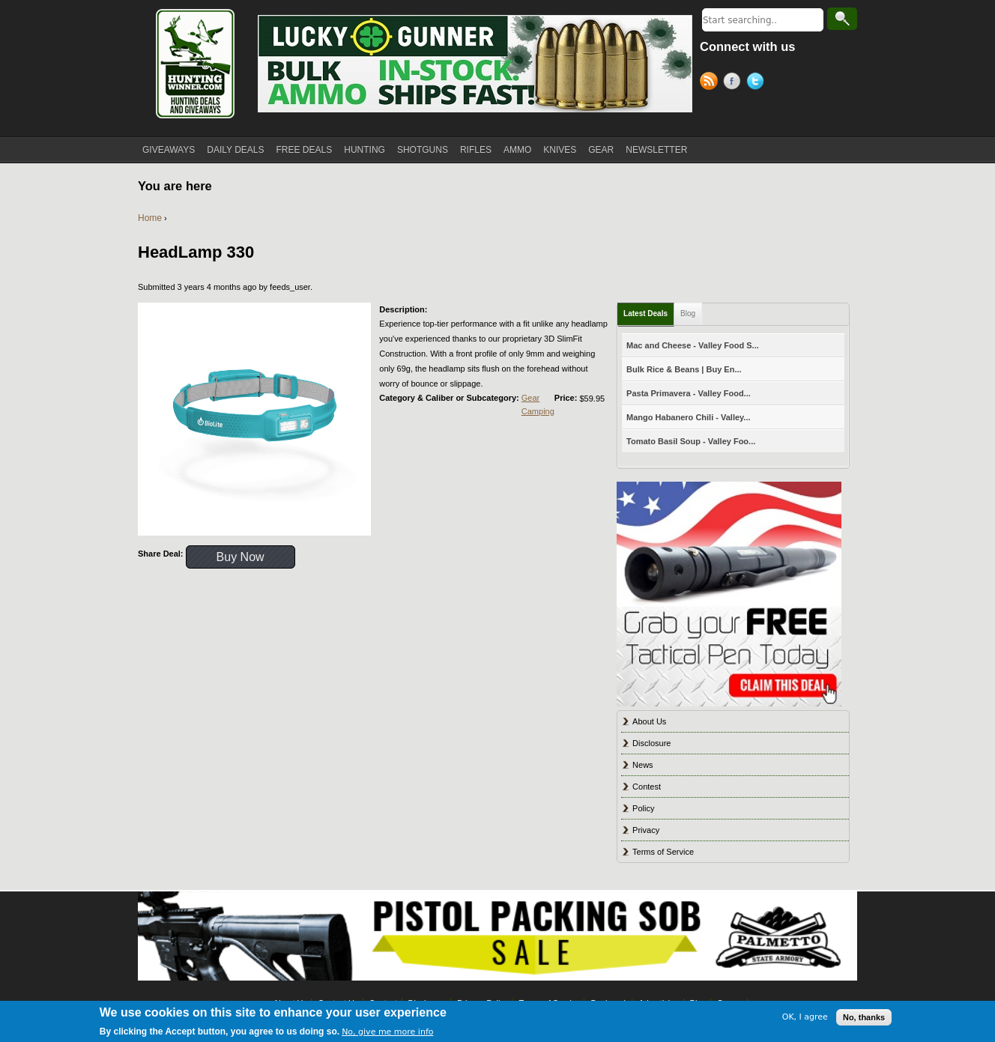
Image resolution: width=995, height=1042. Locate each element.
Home (150, 218)
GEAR (601, 150)
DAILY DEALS (235, 150)
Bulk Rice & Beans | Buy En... (683, 369)
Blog (687, 313)
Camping (537, 411)
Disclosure (651, 743)
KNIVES (559, 150)
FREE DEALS (304, 150)
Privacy (645, 830)
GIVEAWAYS (168, 150)
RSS (711, 83)
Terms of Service (663, 851)
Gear (530, 397)
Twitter (757, 83)
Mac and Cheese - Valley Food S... (692, 345)
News (642, 764)
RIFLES (476, 150)
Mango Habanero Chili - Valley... (688, 417)
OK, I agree (805, 1018)
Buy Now (240, 557)
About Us (649, 721)
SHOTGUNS (422, 150)
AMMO (517, 150)
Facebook (734, 83)
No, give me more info (387, 1033)
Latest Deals (645, 313)
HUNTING (364, 150)
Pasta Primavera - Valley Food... (688, 393)
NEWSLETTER (656, 150)
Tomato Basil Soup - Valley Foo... (690, 441)
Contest (646, 786)
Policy (643, 808)
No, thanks (864, 1017)
